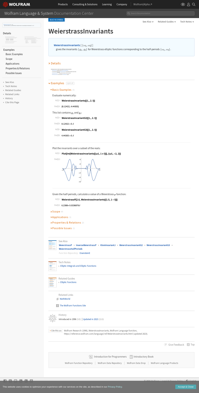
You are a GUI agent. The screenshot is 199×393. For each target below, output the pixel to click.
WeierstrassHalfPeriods (70, 248)
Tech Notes (186, 21)
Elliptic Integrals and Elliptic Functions (78, 265)
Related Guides (166, 21)
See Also (147, 21)
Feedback (176, 344)
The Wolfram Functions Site (73, 305)
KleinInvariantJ (107, 245)
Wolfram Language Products (164, 363)
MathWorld (65, 298)
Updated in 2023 (93, 319)
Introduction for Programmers (110, 356)
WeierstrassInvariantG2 (131, 245)
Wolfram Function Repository (79, 363)
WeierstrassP (65, 245)
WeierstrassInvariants (7, 24)
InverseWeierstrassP (86, 245)
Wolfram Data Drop (136, 363)
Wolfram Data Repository (110, 363)
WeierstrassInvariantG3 (158, 245)
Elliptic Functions (68, 282)
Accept (186, 386)
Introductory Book (143, 356)
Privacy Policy (115, 386)
